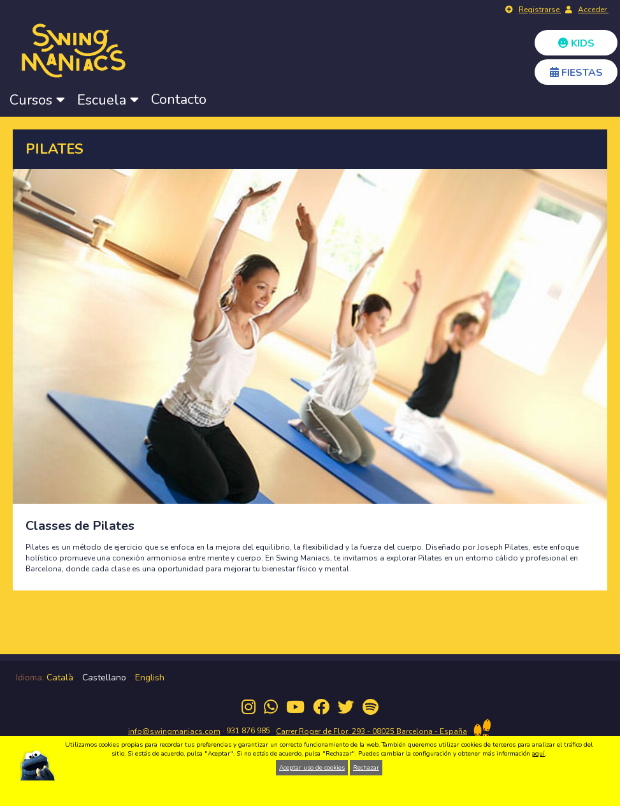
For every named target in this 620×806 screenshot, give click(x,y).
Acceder (593, 9)
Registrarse (540, 9)
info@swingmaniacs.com (174, 731)
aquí (538, 753)
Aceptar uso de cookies (312, 767)
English (149, 677)
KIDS (576, 43)
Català (60, 677)
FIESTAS (576, 73)
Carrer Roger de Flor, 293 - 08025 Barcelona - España (371, 731)
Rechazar (366, 767)
